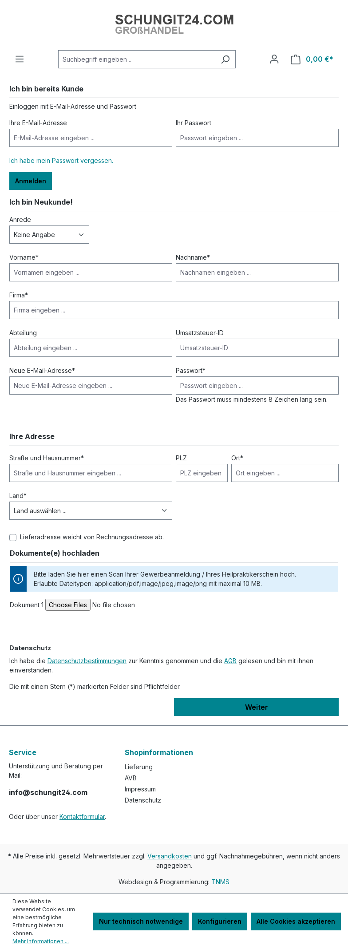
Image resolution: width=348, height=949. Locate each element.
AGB (230, 660)
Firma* (18, 295)
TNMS (220, 882)
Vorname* (24, 257)
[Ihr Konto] (274, 59)
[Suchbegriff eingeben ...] (136, 59)
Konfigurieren (219, 921)
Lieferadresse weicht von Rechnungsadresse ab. (92, 537)
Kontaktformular (82, 816)
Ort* (237, 458)
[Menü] (19, 59)
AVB (131, 778)
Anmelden (30, 181)
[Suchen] (225, 59)
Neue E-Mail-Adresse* (42, 370)
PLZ (181, 458)
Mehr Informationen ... (40, 941)
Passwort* (191, 370)
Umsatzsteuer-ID (200, 332)
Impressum (140, 789)
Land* (18, 495)
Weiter (256, 707)
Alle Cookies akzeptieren (296, 921)
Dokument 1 (27, 605)
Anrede (20, 219)
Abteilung (23, 332)
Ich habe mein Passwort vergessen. (61, 160)
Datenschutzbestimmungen (87, 660)
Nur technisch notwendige (141, 921)
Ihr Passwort (193, 123)
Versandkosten (169, 856)
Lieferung (139, 767)
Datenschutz (143, 800)
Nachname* (193, 257)
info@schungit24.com (48, 792)
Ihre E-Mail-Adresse (38, 123)
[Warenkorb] (312, 59)
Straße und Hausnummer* (46, 458)
